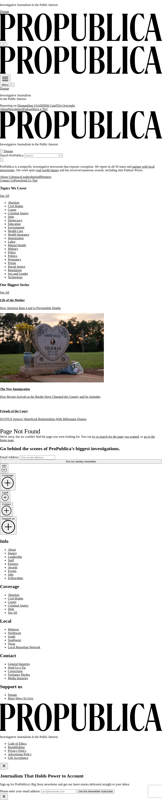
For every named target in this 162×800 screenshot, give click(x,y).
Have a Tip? (40, 109)
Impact (16, 177)
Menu (5, 83)
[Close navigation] (1, 160)
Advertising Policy (20, 754)
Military (13, 248)
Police (12, 252)
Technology (15, 277)
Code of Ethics (17, 743)
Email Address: (9, 457)
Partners (46, 177)
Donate (4, 11)
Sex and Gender (18, 273)
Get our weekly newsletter (81, 461)
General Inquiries (19, 664)
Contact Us (7, 180)
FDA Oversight (65, 105)
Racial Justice (16, 266)
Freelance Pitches (19, 674)
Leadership (28, 177)
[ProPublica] (81, 40)
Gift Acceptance (18, 758)
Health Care (15, 231)
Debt (11, 216)
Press (17, 180)
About (4, 109)
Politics (12, 256)
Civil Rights (15, 206)
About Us (6, 177)
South (11, 636)
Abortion (13, 202)
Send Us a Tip (17, 667)
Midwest (13, 629)
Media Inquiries (18, 678)
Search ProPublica (11, 155)
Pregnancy (14, 259)
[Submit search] (61, 155)
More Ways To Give (20, 698)
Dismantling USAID (30, 105)
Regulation (15, 270)
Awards (12, 567)
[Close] (4, 766)
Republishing (16, 747)
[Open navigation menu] (1, 44)
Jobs (10, 574)
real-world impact (47, 170)
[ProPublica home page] (81, 730)
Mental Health (17, 245)
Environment (16, 227)
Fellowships (15, 578)
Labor (11, 241)
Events (12, 571)
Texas (11, 643)
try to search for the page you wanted (115, 436)
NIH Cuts (49, 105)
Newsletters (15, 109)
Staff (38, 177)
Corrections (15, 671)
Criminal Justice (18, 213)
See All (4, 196)
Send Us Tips (29, 180)
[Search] (5, 44)
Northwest (14, 633)
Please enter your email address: (20, 791)
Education (14, 224)
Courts (12, 209)
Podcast (28, 109)
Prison (12, 263)
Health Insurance (18, 234)
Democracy (15, 220)
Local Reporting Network (24, 647)
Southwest (14, 640)
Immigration (16, 238)
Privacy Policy (17, 750)
